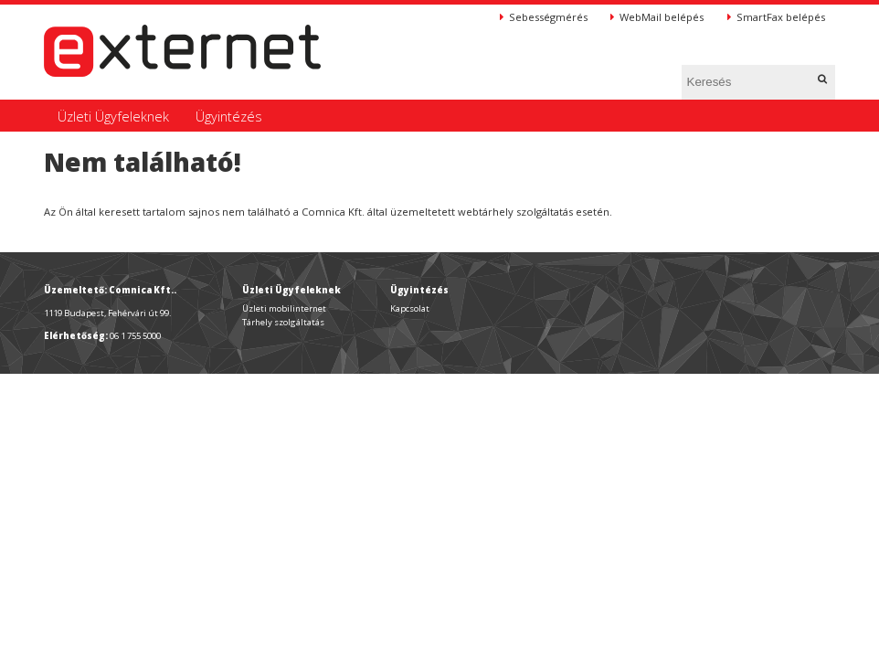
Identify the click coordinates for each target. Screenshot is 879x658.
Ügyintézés (229, 116)
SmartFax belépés (776, 17)
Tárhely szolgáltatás (283, 322)
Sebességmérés (544, 17)
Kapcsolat (409, 308)
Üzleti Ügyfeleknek (113, 116)
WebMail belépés (657, 17)
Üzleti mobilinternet (284, 308)
